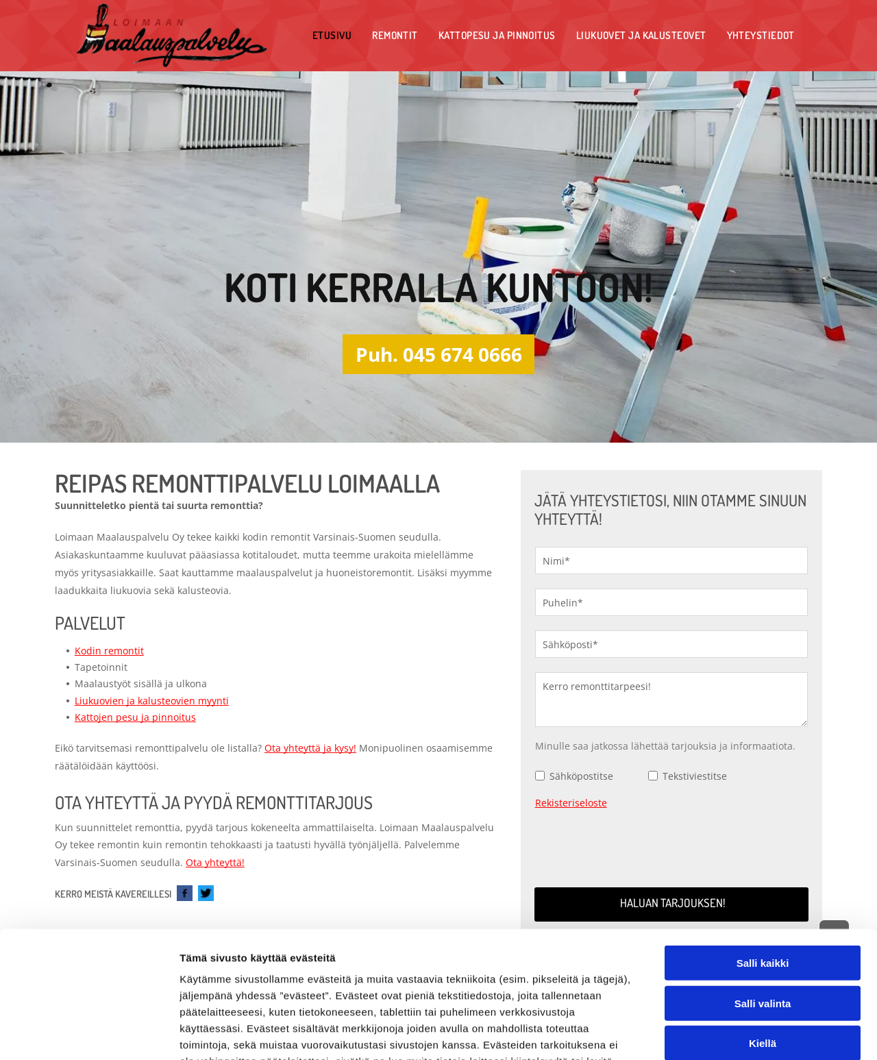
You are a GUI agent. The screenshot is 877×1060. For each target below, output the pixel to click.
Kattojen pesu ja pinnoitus (135, 717)
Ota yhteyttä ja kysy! (310, 747)
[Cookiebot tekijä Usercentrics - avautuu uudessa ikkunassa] (89, 1033)
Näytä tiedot (733, 1033)
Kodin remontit (109, 650)
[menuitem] (332, 35)
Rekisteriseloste (571, 802)
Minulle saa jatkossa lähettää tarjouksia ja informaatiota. (665, 745)
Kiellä (762, 928)
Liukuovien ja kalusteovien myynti (152, 700)
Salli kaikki (763, 848)
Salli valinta (762, 888)
